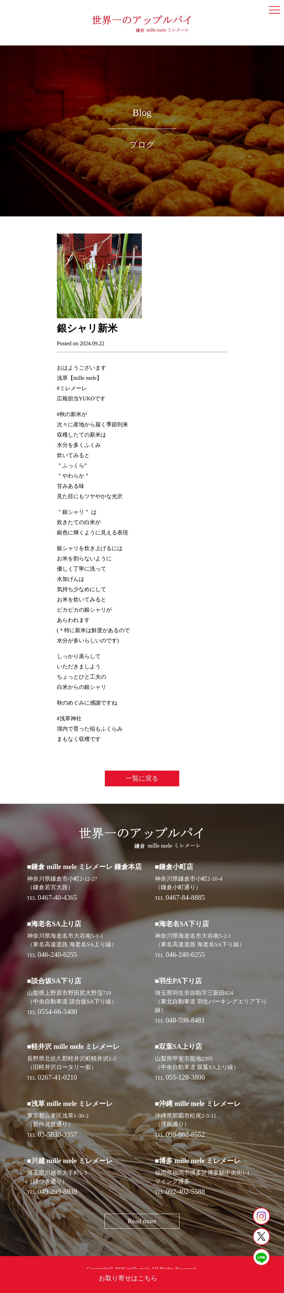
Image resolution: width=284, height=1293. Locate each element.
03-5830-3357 (57, 1134)
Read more (142, 1221)
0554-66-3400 (57, 1011)
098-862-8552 (185, 1134)
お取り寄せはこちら (128, 1278)
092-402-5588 (185, 1191)
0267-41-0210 (57, 1077)
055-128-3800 (185, 1077)
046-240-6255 (57, 954)
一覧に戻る (142, 778)
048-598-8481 (185, 1020)
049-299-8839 (57, 1191)
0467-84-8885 (185, 897)
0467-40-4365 (57, 897)
